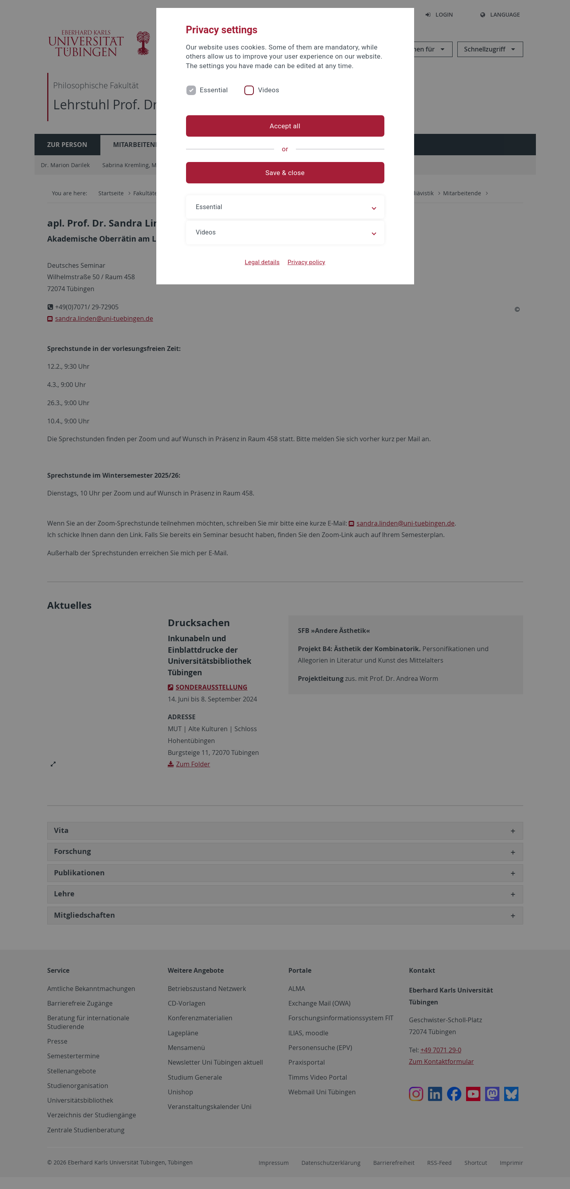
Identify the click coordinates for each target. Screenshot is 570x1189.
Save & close (285, 173)
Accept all (285, 126)
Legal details (262, 262)
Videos (268, 90)
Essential (214, 90)
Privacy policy (306, 262)
